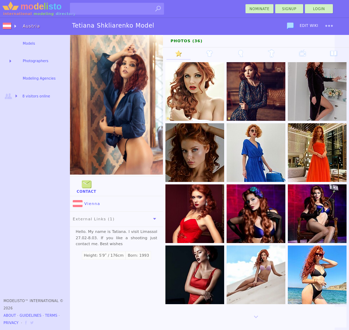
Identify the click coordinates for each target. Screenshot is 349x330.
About (9, 315)
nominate (260, 9)
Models (29, 43)
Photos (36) (187, 41)
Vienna (86, 203)
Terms (51, 315)
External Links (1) (116, 219)
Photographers (35, 61)
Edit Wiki (309, 26)
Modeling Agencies (39, 78)
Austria (31, 26)
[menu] (329, 25)
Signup (289, 9)
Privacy (11, 323)
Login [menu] (319, 9)
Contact (86, 185)
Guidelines (31, 315)
